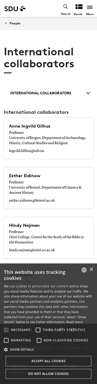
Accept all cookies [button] (48, 361)
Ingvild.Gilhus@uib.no (26, 151)
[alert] (48, 323)
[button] (6, 330)
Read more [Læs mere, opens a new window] (74, 322)
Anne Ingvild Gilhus (29, 126)
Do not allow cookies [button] (48, 374)
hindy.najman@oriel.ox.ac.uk (32, 250)
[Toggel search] (66, 8)
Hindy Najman (24, 225)
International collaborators (50, 93)
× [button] (91, 270)
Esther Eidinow (24, 175)
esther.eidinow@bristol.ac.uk (32, 200)
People (15, 23)
